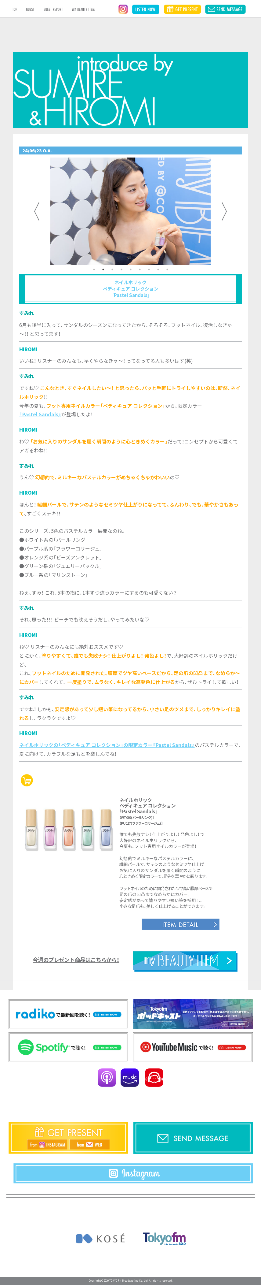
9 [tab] (167, 269)
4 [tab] (121, 269)
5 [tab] (131, 269)
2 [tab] (103, 269)
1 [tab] (94, 269)
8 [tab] (158, 269)
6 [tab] (140, 269)
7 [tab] (149, 269)
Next (224, 211)
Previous (37, 211)
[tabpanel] (131, 211)
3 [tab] (112, 269)
